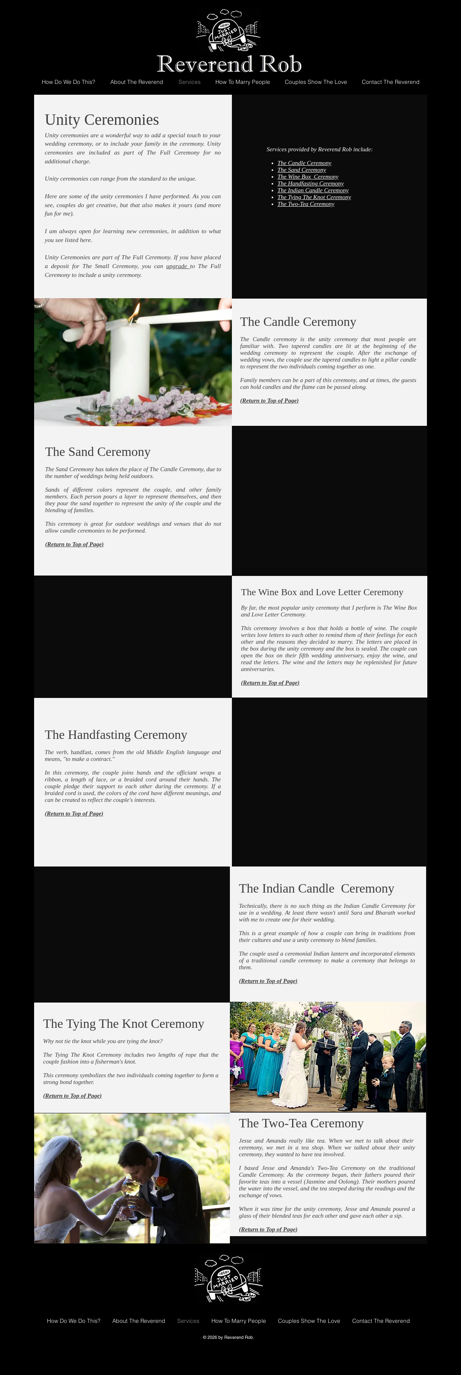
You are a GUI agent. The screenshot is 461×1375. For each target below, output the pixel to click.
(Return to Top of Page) (270, 682)
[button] (133, 932)
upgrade (178, 265)
